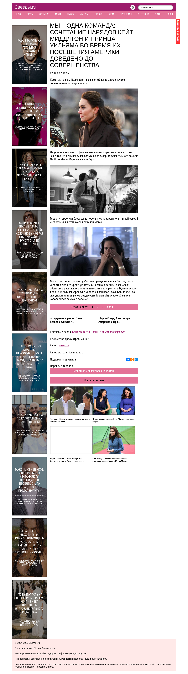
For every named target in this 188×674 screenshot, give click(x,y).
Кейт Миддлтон (81, 332)
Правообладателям (44, 648)
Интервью (143, 14)
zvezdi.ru (64, 345)
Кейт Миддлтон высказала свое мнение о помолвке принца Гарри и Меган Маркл (111, 459)
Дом (111, 14)
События (44, 14)
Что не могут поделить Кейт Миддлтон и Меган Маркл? (114, 420)
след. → (112, 307)
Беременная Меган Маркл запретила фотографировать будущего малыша (67, 459)
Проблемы (126, 14)
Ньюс (18, 14)
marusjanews (117, 332)
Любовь (99, 14)
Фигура (84, 14)
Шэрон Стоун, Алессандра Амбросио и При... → (114, 320)
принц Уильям (101, 332)
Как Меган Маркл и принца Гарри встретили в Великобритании (70, 420)
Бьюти (70, 14)
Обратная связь (23, 648)
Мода (58, 14)
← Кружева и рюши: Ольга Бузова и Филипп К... (66, 320)
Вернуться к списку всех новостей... (94, 371)
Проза (30, 14)
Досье (170, 14)
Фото (158, 14)
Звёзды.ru (25, 7)
